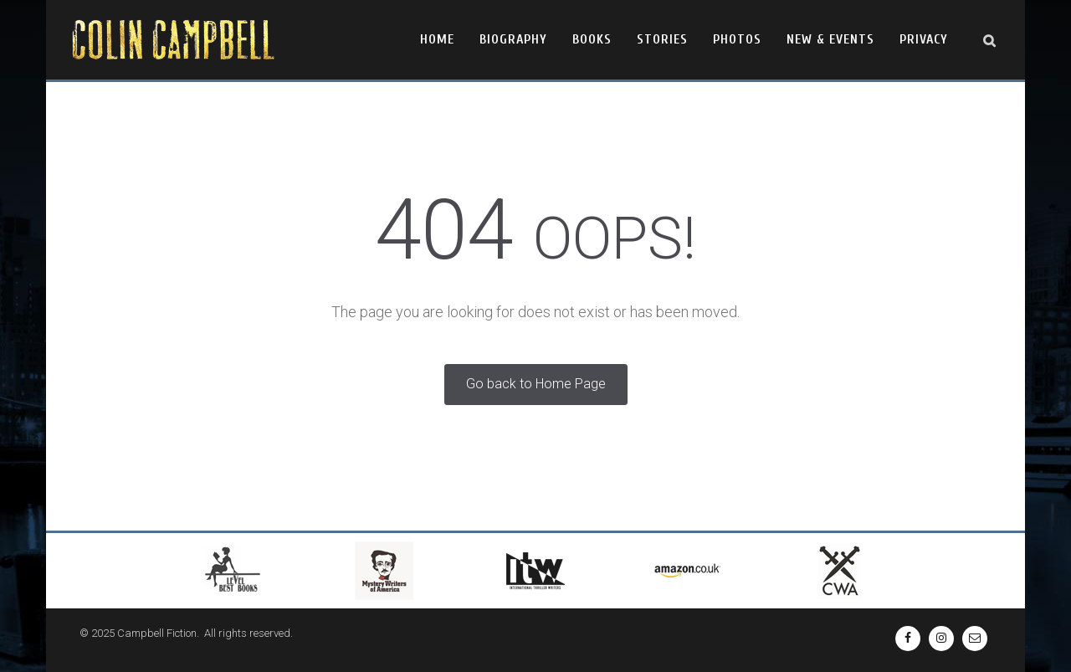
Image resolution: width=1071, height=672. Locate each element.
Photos (737, 39)
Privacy (923, 39)
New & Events (830, 39)
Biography (513, 39)
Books (592, 39)
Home (437, 39)
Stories (662, 39)
